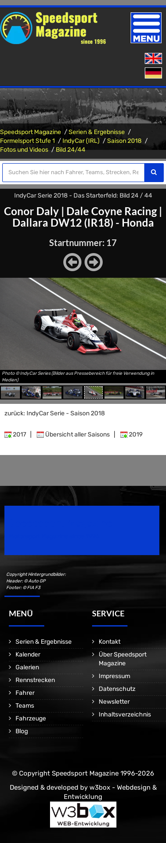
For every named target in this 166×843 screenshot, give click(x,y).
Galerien (27, 667)
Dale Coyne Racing (111, 211)
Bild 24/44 (70, 149)
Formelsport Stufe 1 (27, 141)
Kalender (27, 654)
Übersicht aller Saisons (73, 434)
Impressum (114, 676)
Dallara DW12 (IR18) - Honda (83, 222)
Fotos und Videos (24, 149)
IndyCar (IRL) (81, 141)
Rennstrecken (35, 680)
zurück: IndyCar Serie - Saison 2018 (54, 413)
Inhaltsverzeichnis (125, 714)
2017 (15, 434)
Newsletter (114, 701)
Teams (24, 705)
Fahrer (25, 693)
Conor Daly (31, 211)
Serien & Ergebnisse (97, 132)
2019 (131, 434)
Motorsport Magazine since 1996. (55, 536)
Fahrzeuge (30, 718)
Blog (21, 731)
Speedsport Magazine (30, 132)
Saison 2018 (124, 141)
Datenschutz (117, 689)
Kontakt (109, 641)
